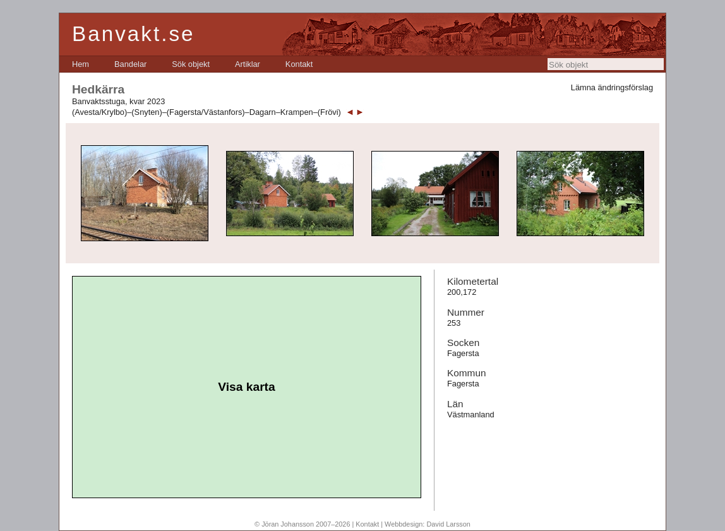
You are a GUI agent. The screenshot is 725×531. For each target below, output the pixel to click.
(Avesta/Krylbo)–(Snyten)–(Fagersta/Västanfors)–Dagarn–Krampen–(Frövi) (206, 112)
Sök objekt (191, 64)
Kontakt (299, 64)
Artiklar (247, 64)
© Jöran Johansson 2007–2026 (302, 524)
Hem (80, 64)
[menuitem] (80, 64)
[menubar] (192, 64)
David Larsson (448, 524)
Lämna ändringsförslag (612, 87)
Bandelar (130, 64)
